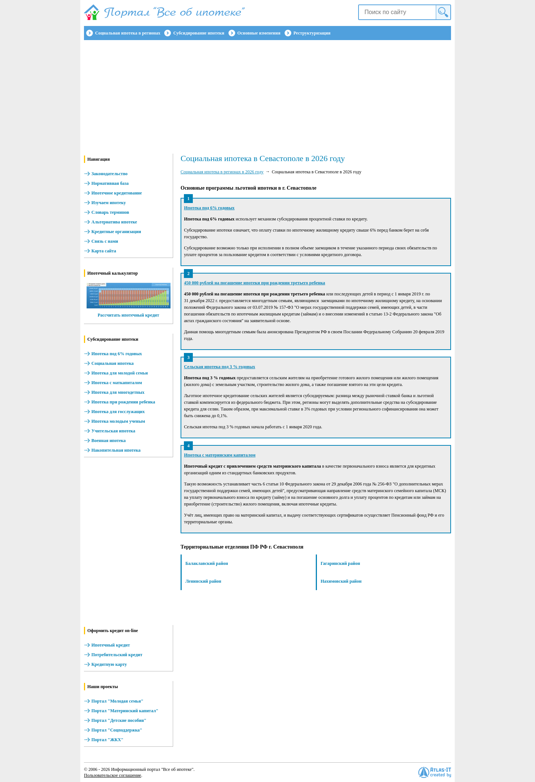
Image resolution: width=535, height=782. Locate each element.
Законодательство (109, 173)
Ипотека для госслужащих (118, 411)
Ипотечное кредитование (116, 193)
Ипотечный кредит (110, 645)
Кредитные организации (116, 231)
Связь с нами (104, 241)
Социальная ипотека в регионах (127, 33)
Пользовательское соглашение (112, 775)
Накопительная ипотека (115, 450)
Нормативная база (110, 183)
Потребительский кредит (116, 654)
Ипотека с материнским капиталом (219, 455)
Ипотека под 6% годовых (116, 353)
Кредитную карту (109, 664)
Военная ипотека (108, 440)
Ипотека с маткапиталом (116, 382)
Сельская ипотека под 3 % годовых (219, 366)
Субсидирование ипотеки (198, 33)
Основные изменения (259, 33)
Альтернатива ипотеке (114, 222)
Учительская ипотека (113, 430)
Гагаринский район (340, 563)
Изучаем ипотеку (108, 202)
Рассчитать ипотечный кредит (128, 315)
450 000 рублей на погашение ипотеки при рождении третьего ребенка (254, 282)
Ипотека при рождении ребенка (123, 402)
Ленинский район (203, 581)
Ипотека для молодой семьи (119, 373)
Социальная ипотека (112, 363)
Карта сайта (103, 250)
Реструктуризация (312, 33)
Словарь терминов (110, 212)
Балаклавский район (206, 563)
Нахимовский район (341, 581)
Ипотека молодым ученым (118, 421)
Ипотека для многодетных (118, 392)
